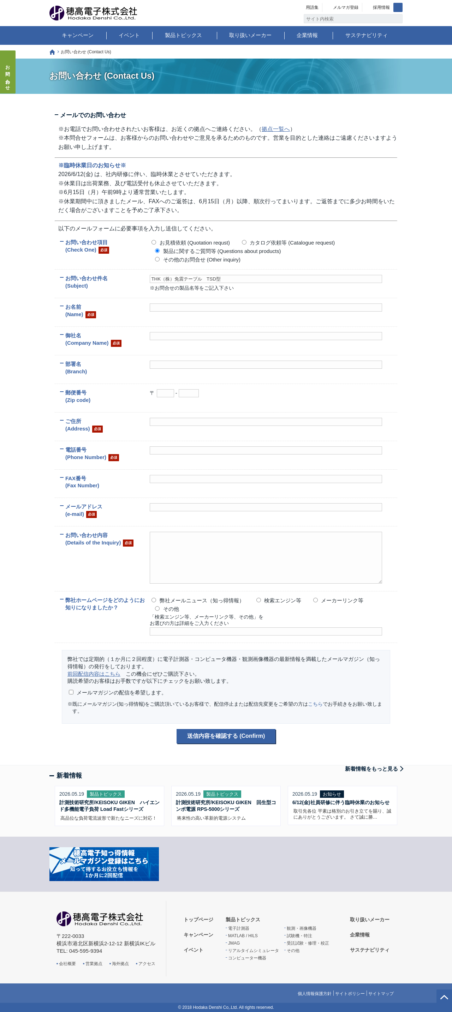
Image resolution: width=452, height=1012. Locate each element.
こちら (315, 704)
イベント (129, 35)
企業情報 (307, 35)
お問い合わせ (8, 75)
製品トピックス (183, 35)
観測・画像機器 (301, 928)
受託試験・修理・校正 (308, 943)
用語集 (312, 7)
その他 (293, 950)
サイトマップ (381, 993)
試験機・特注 (299, 935)
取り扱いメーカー (250, 35)
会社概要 (67, 963)
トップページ (52, 52)
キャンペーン (78, 35)
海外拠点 (120, 963)
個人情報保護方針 (315, 993)
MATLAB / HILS (243, 935)
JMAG (234, 943)
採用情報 (381, 7)
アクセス (146, 963)
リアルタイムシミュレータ (253, 950)
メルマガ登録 (345, 7)
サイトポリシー (350, 993)
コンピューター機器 (247, 958)
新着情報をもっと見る (371, 768)
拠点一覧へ (276, 129)
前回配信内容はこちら (93, 674)
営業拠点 (93, 963)
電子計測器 (238, 928)
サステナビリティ (366, 35)
